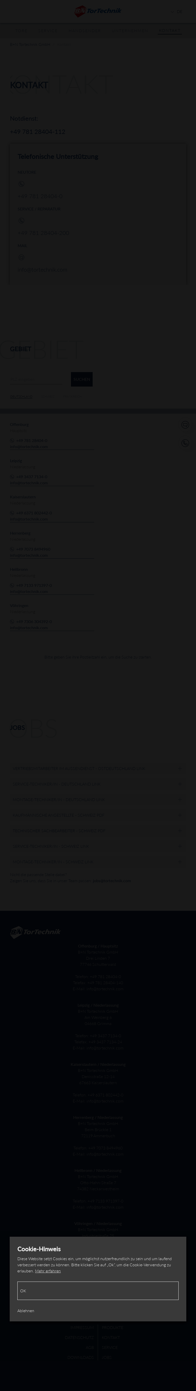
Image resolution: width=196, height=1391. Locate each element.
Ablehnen (25, 1310)
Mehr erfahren (48, 1270)
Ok (23, 1290)
